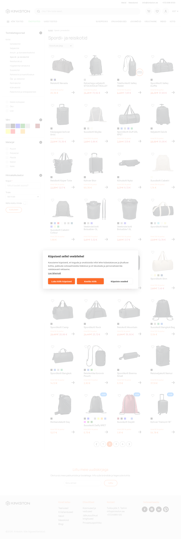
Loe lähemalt (54, 273)
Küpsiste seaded (119, 281)
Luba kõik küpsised (61, 281)
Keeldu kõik (90, 281)
